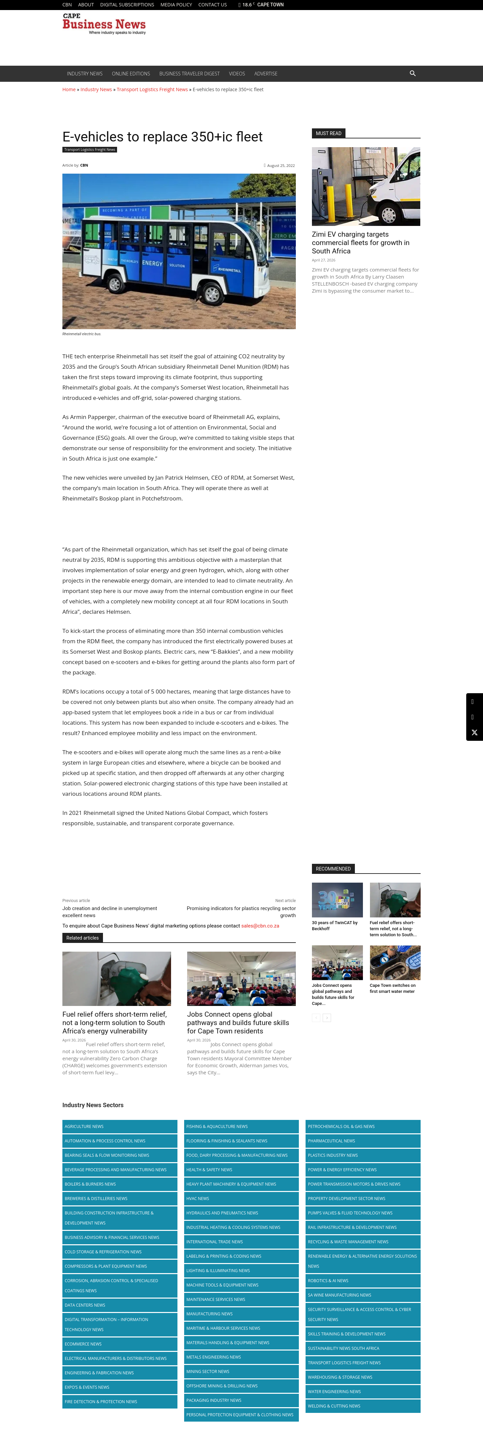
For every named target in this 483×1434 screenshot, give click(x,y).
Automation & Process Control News (105, 1141)
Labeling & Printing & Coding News (224, 1256)
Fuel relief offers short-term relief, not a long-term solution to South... (393, 928)
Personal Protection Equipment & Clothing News (239, 1415)
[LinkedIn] (475, 702)
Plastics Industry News (333, 1155)
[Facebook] (475, 717)
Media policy (176, 4)
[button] (413, 74)
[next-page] (327, 1018)
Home (69, 89)
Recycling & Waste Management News (348, 1242)
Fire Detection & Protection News (101, 1402)
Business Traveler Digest (189, 73)
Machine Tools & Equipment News (222, 1285)
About (86, 4)
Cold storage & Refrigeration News (103, 1252)
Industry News (85, 73)
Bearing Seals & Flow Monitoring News (107, 1155)
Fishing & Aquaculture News (217, 1126)
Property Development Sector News (346, 1198)
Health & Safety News (209, 1170)
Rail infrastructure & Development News (352, 1227)
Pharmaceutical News (331, 1141)
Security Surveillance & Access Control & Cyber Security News (359, 1314)
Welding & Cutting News (334, 1406)
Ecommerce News (83, 1344)
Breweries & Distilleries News (96, 1198)
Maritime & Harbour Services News (223, 1328)
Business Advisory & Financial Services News (112, 1237)
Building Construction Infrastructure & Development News (109, 1218)
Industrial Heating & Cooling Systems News (233, 1227)
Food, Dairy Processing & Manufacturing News (237, 1155)
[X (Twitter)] (475, 732)
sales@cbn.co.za (260, 926)
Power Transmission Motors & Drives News (354, 1184)
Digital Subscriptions (127, 4)
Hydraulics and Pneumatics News (222, 1213)
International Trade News (214, 1242)
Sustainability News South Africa (343, 1348)
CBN (67, 4)
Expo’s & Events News (87, 1387)
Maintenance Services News (216, 1299)
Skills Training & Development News (346, 1334)
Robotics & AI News (328, 1280)
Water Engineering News (334, 1391)
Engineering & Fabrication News (99, 1373)
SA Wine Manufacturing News (339, 1295)
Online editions (131, 73)
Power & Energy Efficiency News (342, 1170)
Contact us (212, 4)
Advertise (266, 73)
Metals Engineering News (213, 1357)
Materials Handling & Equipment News (227, 1343)
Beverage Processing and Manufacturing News (116, 1170)
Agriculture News (84, 1126)
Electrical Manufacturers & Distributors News (116, 1358)
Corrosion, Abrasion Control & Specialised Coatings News (111, 1286)
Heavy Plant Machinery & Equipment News (231, 1184)
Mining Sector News (207, 1371)
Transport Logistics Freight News (152, 89)
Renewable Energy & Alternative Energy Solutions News (362, 1261)
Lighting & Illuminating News (218, 1270)
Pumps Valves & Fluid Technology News (350, 1213)
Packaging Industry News (213, 1400)
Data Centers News (85, 1305)
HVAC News (197, 1198)
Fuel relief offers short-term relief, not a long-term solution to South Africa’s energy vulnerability (114, 1022)
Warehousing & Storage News (340, 1377)
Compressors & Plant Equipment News (106, 1266)
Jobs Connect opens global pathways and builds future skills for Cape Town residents (238, 1022)
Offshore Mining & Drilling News (222, 1386)
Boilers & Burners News (90, 1184)
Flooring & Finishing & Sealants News (226, 1141)
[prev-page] (316, 1018)
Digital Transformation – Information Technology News (106, 1324)
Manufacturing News (209, 1314)
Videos (237, 73)
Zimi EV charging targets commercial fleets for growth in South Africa (361, 242)
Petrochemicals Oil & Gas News (341, 1126)
